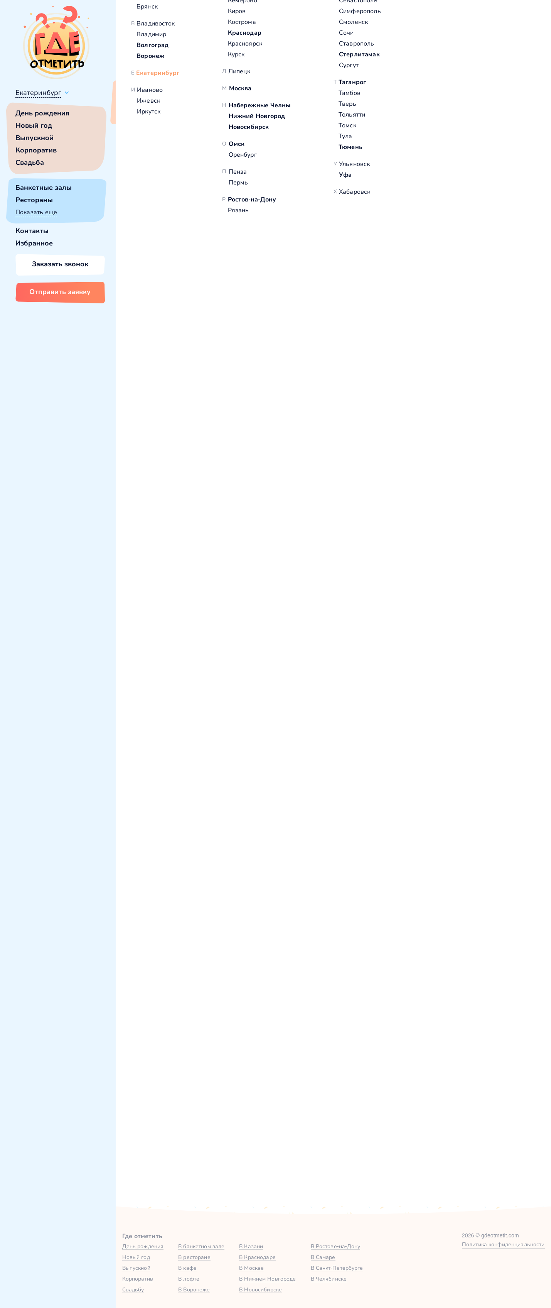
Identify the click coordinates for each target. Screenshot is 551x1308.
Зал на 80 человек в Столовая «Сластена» (226, 819)
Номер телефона (317, 986)
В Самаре (323, 1257)
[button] (154, 220)
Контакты (32, 231)
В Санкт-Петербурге (337, 1268)
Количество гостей (226, 1023)
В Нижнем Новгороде (267, 1279)
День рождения (42, 113)
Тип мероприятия (412, 1023)
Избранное (34, 243)
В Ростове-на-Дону (336, 1246)
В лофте (188, 1279)
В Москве (251, 1268)
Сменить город (185, 111)
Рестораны (34, 200)
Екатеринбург (38, 92)
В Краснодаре (257, 1257)
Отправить (237, 1139)
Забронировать (235, 876)
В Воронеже (194, 1289)
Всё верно (138, 111)
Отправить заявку (60, 292)
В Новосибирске (260, 1289)
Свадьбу (133, 1289)
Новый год (33, 125)
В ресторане (194, 1257)
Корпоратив (36, 150)
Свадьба (29, 162)
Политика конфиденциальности (503, 1244)
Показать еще (36, 212)
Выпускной (34, 138)
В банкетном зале (201, 1246)
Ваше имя (212, 986)
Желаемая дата (315, 1023)
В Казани (251, 1246)
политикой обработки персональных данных (378, 1138)
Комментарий (218, 1061)
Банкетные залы (43, 187)
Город (394, 986)
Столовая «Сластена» (180, 364)
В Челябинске (329, 1279)
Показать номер (409, 267)
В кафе (187, 1268)
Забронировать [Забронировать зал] (429, 307)
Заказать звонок (60, 264)
